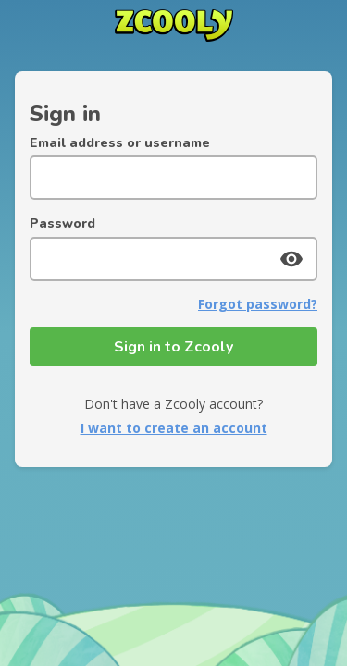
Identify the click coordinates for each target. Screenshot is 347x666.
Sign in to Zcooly (173, 347)
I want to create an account (174, 428)
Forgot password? (257, 304)
